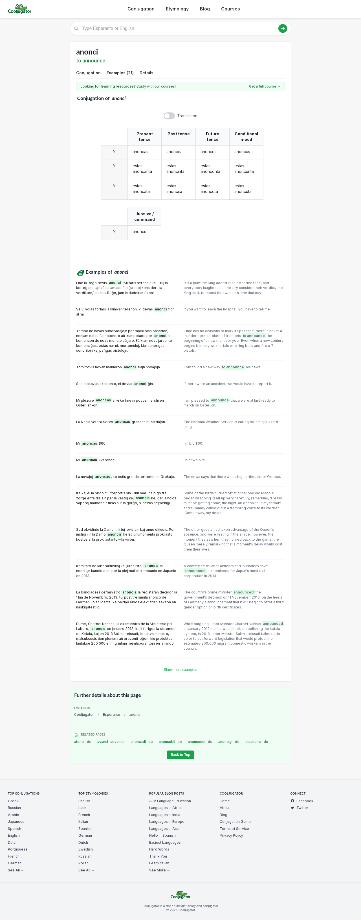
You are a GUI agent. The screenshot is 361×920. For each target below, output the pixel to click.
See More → (159, 870)
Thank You (158, 856)
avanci (111, 742)
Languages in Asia (164, 829)
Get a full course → (265, 86)
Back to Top (180, 755)
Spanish (14, 829)
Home (225, 801)
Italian (83, 821)
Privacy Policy (231, 835)
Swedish (85, 849)
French (13, 856)
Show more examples (180, 670)
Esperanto (111, 714)
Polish (83, 863)
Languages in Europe (166, 821)
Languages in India (164, 815)
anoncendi (200, 742)
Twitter (299, 808)
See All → (16, 870)
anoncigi (228, 742)
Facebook (301, 801)
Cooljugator (84, 714)
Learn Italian (159, 863)
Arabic (13, 815)
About (225, 808)
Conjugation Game (235, 821)
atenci (82, 742)
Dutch (12, 842)
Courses (230, 9)
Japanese (16, 821)
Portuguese (18, 849)
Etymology (177, 9)
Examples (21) (120, 72)
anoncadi (142, 742)
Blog (205, 9)
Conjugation (141, 9)
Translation (187, 115)
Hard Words (159, 849)
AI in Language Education (170, 801)
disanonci (256, 742)
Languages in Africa (165, 808)
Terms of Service (234, 829)
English (14, 835)
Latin (82, 808)
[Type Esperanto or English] (180, 28)
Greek (13, 801)
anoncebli (170, 742)
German (14, 863)
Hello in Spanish (162, 835)
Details (146, 72)
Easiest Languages (165, 842)
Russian (14, 808)
